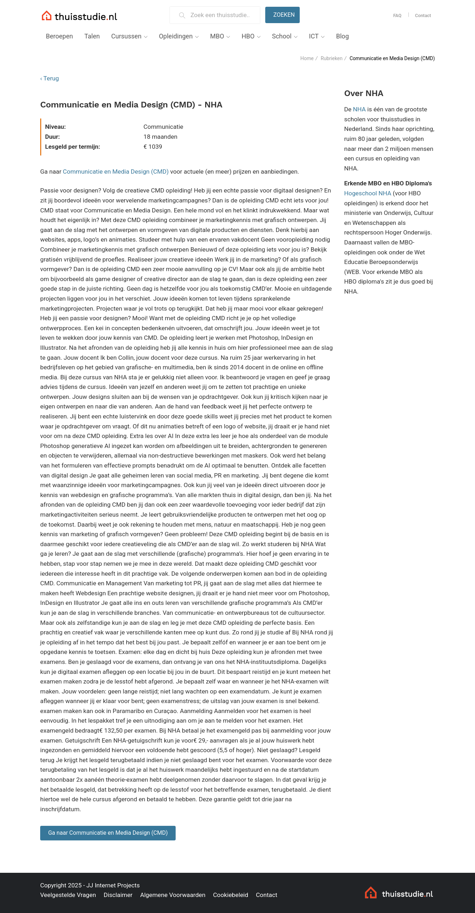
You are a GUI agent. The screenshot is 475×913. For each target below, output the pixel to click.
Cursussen (126, 36)
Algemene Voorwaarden (173, 894)
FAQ (397, 15)
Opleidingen (176, 36)
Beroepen (59, 36)
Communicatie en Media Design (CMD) (116, 171)
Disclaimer (117, 894)
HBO (247, 36)
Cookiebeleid (230, 894)
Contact (423, 15)
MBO (217, 36)
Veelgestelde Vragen (68, 894)
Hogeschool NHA (367, 193)
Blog (342, 36)
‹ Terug (49, 78)
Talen (92, 36)
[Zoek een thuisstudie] (222, 15)
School (282, 36)
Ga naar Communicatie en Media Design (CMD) (108, 832)
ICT (314, 36)
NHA (359, 109)
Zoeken (284, 14)
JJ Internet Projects (113, 885)
